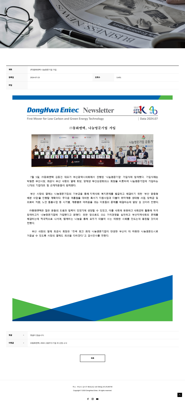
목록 (92, 358)
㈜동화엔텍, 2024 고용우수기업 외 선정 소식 (48, 343)
